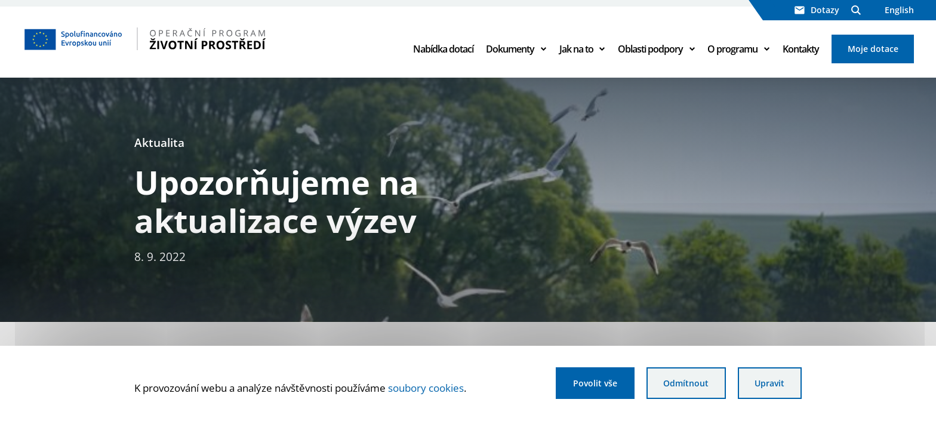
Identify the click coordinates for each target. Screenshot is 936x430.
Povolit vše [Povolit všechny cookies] (595, 383)
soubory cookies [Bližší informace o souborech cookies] (426, 387)
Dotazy (817, 10)
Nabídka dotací (443, 49)
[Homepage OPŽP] (196, 39)
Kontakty (801, 49)
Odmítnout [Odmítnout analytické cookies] (686, 383)
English (899, 10)
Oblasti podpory (650, 49)
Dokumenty (510, 49)
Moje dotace (873, 48)
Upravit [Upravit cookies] (769, 383)
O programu (732, 49)
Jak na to (576, 49)
